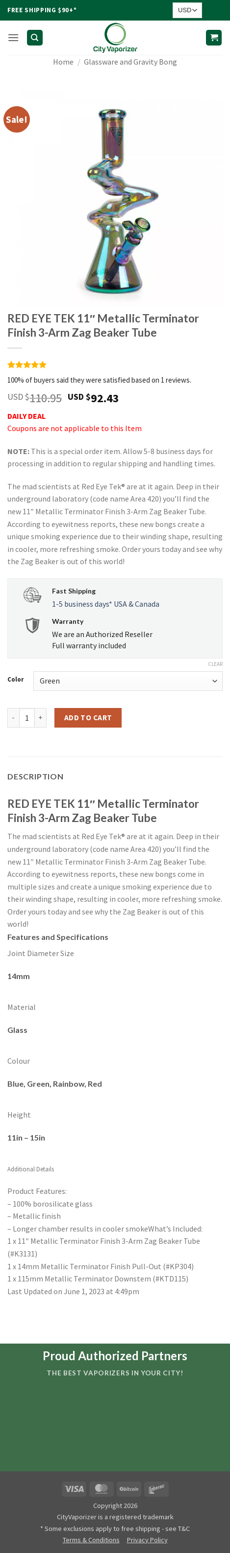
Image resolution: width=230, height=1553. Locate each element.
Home (63, 62)
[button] (13, 37)
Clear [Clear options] (215, 664)
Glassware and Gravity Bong (130, 62)
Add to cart (88, 717)
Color (15, 679)
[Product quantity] (27, 718)
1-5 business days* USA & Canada (105, 604)
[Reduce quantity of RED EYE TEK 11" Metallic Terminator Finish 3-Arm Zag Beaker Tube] (13, 718)
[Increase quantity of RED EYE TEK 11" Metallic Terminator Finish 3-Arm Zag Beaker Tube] (41, 718)
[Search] (35, 38)
